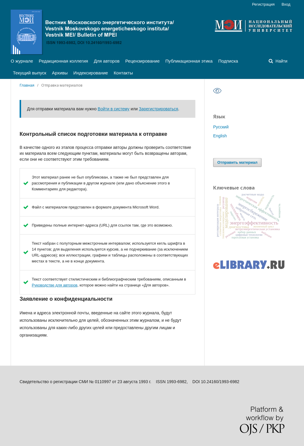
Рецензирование (142, 60)
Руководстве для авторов (54, 285)
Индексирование (90, 72)
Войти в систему (113, 108)
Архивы (60, 72)
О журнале (22, 60)
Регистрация (263, 4)
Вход (286, 4)
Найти (280, 61)
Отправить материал (237, 162)
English (220, 135)
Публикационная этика (189, 60)
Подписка (228, 60)
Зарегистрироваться (158, 108)
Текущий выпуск (29, 72)
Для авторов (107, 60)
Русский (221, 127)
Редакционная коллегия (63, 60)
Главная (27, 85)
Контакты (123, 72)
